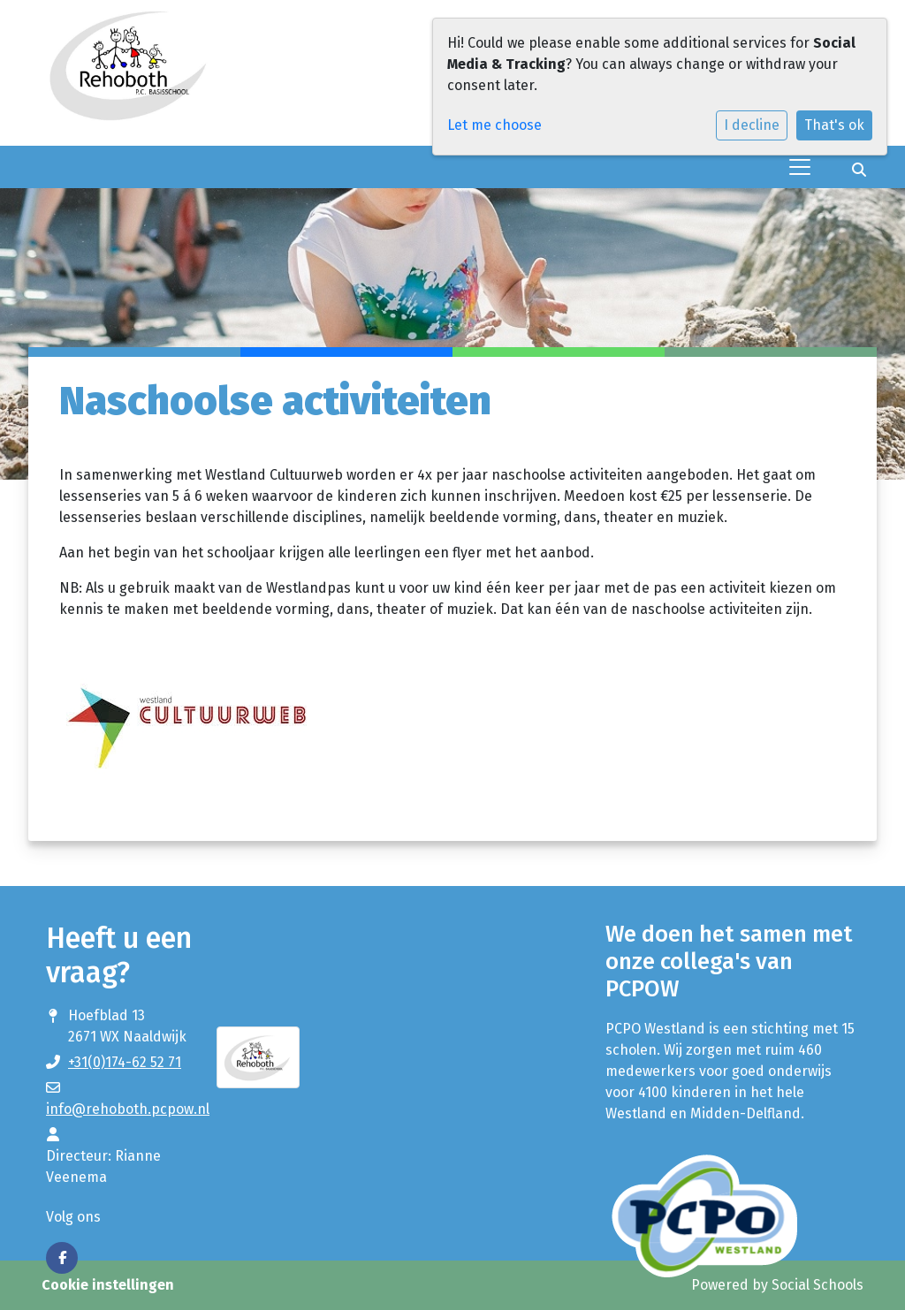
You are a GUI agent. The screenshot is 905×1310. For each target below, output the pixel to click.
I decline (752, 125)
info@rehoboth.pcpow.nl (127, 1109)
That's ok (834, 125)
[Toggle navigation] (800, 167)
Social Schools (817, 1284)
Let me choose (494, 125)
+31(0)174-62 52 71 (124, 1062)
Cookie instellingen (108, 1284)
